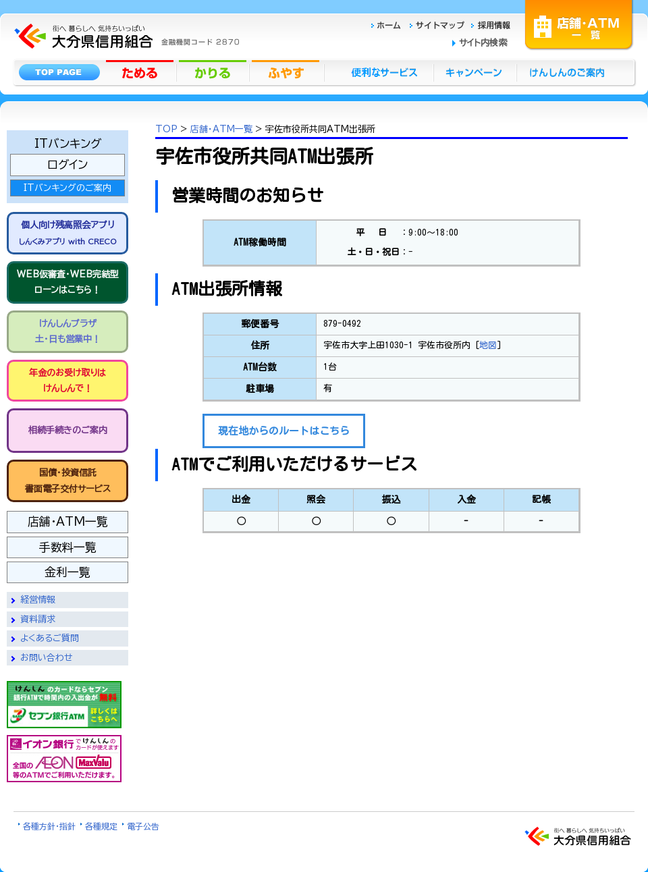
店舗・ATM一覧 (579, 23)
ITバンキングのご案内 (67, 188)
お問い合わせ (46, 657)
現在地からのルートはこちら (284, 431)
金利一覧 (67, 572)
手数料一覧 (68, 547)
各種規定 (101, 826)
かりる (214, 71)
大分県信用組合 (125, 8)
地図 (488, 345)
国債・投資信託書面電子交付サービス (68, 480)
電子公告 (143, 826)
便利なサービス (378, 71)
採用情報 (491, 23)
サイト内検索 (483, 42)
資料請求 (37, 619)
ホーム (389, 23)
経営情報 (37, 599)
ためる (141, 71)
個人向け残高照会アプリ (67, 232)
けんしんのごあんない (571, 71)
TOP (166, 129)
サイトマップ (438, 23)
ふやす (286, 71)
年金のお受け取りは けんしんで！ (67, 381)
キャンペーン (475, 71)
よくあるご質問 (49, 638)
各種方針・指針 (49, 826)
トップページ (59, 71)
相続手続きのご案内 (67, 430)
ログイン (67, 164)
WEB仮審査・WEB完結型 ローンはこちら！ (68, 282)
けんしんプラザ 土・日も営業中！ (68, 331)
